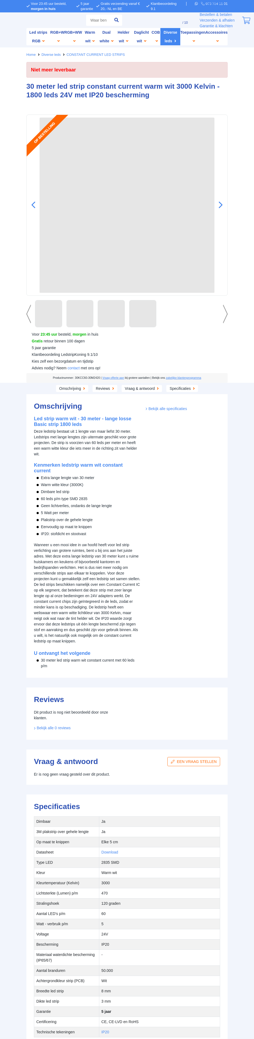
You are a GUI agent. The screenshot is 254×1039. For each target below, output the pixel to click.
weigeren (76, 533)
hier (58, 522)
